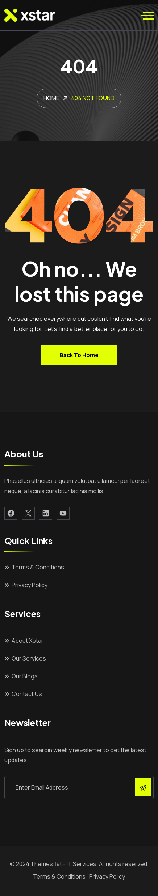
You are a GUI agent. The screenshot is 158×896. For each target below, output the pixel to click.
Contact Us (27, 694)
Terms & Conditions (38, 567)
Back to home (79, 355)
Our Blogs (25, 676)
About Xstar (27, 641)
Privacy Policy (29, 585)
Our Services (29, 658)
